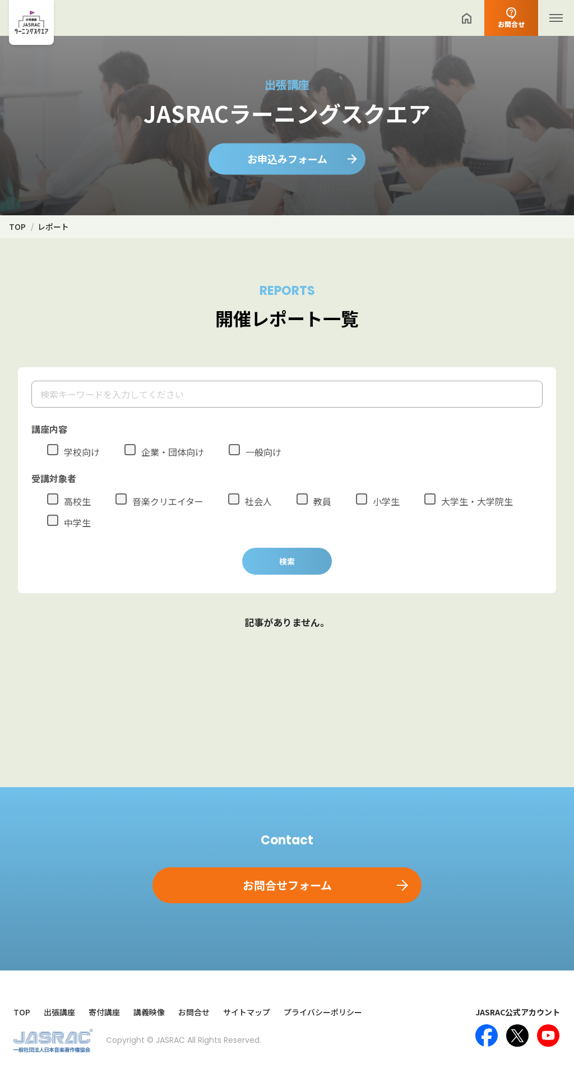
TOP (21, 1012)
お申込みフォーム (287, 158)
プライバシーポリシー (323, 1012)
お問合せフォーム (287, 885)
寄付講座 (104, 1012)
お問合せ (194, 1012)
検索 (287, 561)
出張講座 (59, 1012)
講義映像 (149, 1012)
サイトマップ (246, 1012)
